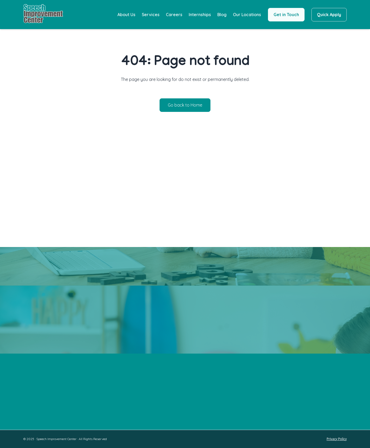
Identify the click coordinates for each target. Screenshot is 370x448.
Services (151, 14)
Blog (222, 14)
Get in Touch (286, 14)
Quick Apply (329, 14)
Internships (200, 14)
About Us (126, 14)
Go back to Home (185, 105)
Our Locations (247, 14)
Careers (174, 14)
